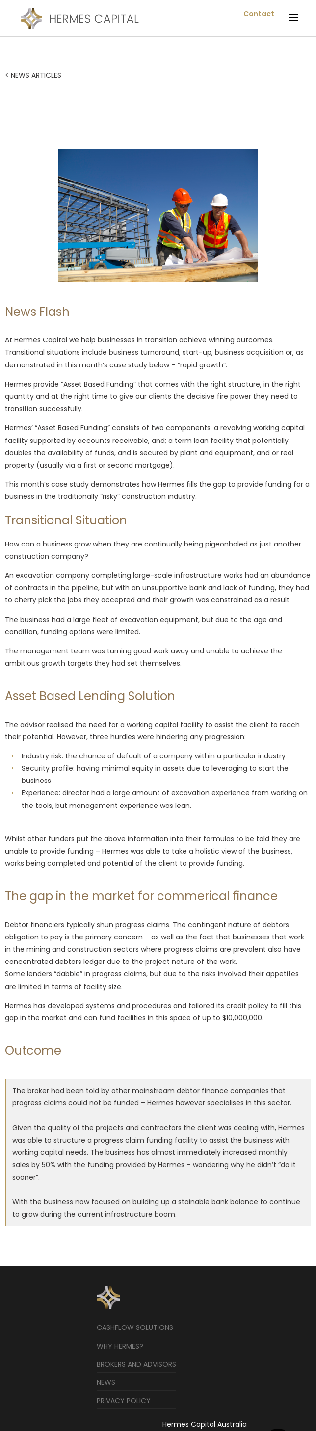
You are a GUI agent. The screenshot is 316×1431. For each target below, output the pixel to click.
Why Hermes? (120, 1346)
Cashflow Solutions (135, 1327)
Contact (258, 13)
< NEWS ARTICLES (33, 75)
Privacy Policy (124, 1400)
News (106, 1382)
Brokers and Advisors (136, 1364)
